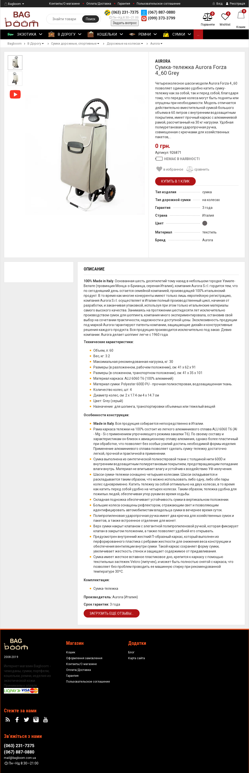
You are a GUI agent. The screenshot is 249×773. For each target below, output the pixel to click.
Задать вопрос (125, 23)
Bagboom (12, 4)
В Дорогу (65, 34)
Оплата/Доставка (98, 3)
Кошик (70, 652)
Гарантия (124, 3)
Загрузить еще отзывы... (111, 613)
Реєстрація (235, 3)
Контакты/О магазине (64, 3)
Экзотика (25, 34)
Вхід (217, 3)
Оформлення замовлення (84, 658)
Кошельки (105, 34)
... (198, 34)
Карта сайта (136, 658)
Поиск (90, 19)
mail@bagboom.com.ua (20, 758)
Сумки (177, 34)
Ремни (143, 34)
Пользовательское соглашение (158, 3)
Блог (131, 652)
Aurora (162, 61)
